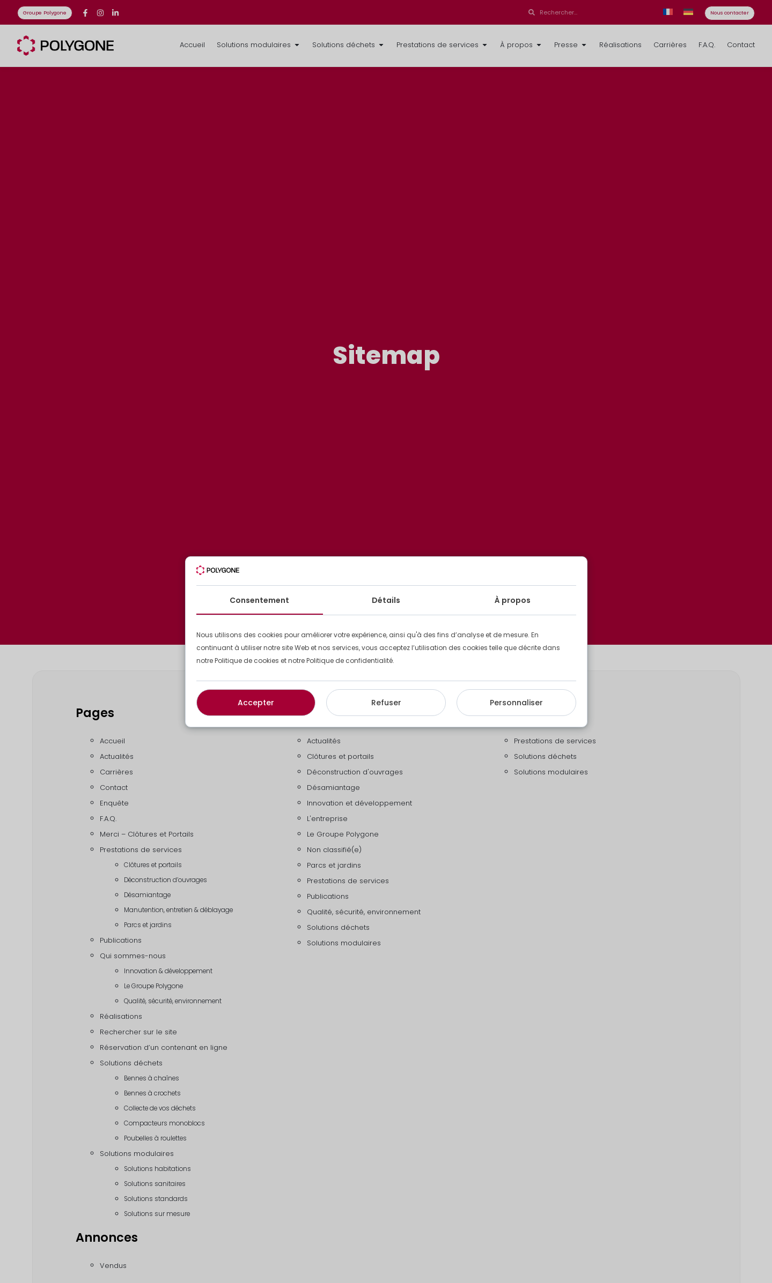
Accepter (256, 702)
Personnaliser (516, 702)
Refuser (386, 702)
